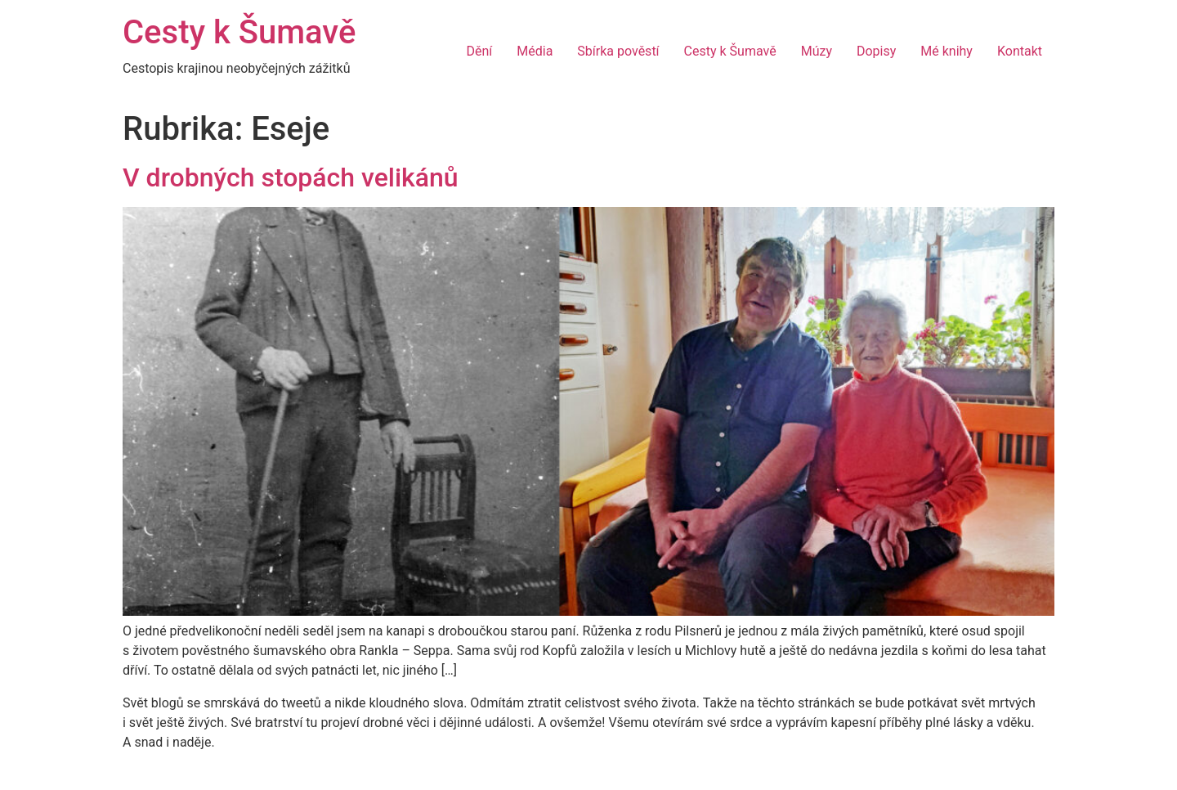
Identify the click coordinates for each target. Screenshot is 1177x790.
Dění (479, 51)
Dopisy (876, 51)
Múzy (816, 51)
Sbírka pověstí (618, 51)
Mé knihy (946, 51)
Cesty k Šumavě (239, 32)
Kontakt (1019, 51)
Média (535, 51)
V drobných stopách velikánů (291, 177)
